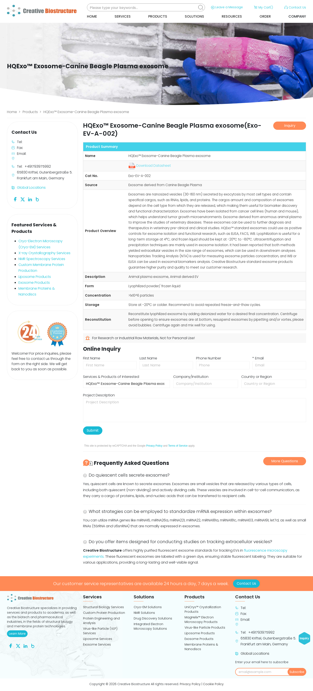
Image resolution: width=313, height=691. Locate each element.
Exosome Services (97, 644)
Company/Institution (190, 376)
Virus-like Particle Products (205, 627)
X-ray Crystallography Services (44, 252)
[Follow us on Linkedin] (30, 199)
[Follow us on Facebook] (15, 199)
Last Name (148, 358)
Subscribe (297, 672)
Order (265, 16)
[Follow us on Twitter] (22, 199)
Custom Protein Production (104, 613)
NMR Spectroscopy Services (41, 258)
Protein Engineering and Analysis (101, 620)
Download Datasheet (149, 165)
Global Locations (31, 187)
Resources (232, 16)
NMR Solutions (144, 613)
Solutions (194, 16)
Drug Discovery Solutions (153, 618)
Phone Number (208, 358)
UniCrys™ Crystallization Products (203, 609)
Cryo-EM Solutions (148, 607)
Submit (93, 430)
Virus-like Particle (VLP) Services (100, 630)
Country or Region (256, 376)
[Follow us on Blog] (37, 199)
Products (157, 16)
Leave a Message (226, 7)
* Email (258, 358)
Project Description (99, 395)
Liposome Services (97, 639)
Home (92, 16)
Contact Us (294, 7)
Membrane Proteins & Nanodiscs (201, 646)
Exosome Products (34, 282)
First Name (91, 358)
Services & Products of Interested (111, 376)
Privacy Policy (154, 445)
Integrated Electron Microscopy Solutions (150, 626)
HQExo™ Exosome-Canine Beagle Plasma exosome (86, 111)
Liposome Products (34, 276)
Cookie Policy (213, 684)
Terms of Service (178, 445)
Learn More (18, 633)
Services (123, 16)
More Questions (284, 461)
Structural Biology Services (103, 607)
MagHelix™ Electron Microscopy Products (201, 619)
